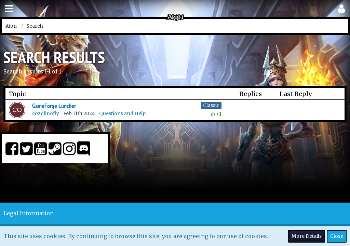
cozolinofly (45, 113)
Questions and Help (122, 113)
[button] (9, 8)
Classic (211, 105)
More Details (307, 236)
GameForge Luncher (54, 106)
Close (336, 236)
